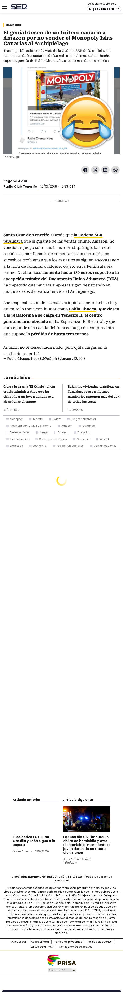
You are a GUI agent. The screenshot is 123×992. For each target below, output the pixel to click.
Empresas (16, 446)
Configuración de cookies (75, 947)
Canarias (88, 425)
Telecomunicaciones (70, 446)
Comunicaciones (105, 446)
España (63, 432)
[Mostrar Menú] (4, 7)
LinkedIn (105, 170)
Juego (44, 432)
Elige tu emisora (101, 9)
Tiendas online (19, 439)
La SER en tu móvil (42, 947)
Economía (39, 446)
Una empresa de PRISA (62, 960)
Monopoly (16, 419)
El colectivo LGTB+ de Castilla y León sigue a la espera (34, 840)
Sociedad (13, 25)
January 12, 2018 (73, 358)
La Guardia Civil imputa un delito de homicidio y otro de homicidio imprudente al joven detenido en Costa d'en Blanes (86, 844)
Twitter (95, 170)
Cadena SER (19, 6)
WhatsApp (115, 170)
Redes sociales (20, 432)
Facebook (85, 170)
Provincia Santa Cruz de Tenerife (30, 425)
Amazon (66, 425)
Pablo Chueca (82, 309)
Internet (104, 439)
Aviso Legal (18, 942)
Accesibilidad (40, 942)
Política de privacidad (68, 942)
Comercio (83, 439)
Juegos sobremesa (83, 419)
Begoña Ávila (15, 181)
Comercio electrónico (53, 439)
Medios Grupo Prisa (62, 970)
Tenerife (38, 419)
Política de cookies (100, 942)
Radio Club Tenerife (20, 186)
